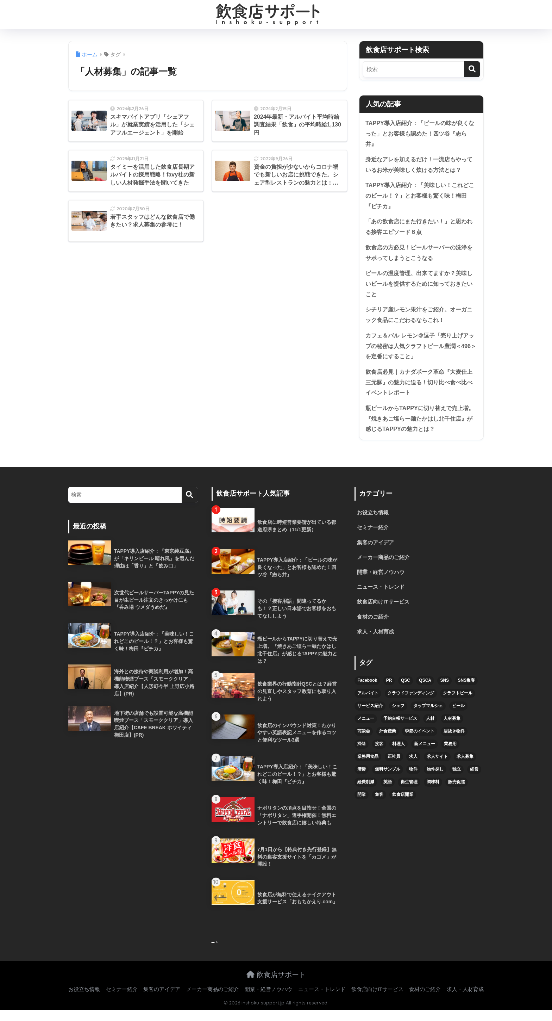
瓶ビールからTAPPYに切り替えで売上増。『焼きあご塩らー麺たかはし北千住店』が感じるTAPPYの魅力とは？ (419, 427)
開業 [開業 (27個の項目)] (361, 806)
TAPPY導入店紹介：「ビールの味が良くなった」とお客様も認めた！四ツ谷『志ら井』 (420, 134)
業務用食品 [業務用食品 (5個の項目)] (367, 768)
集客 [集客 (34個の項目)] (379, 806)
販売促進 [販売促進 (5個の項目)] (456, 793)
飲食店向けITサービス (385, 613)
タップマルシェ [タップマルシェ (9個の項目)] (428, 718)
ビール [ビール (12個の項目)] (458, 718)
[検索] (472, 69)
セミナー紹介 (374, 537)
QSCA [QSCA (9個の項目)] (425, 692)
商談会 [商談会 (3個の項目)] (363, 743)
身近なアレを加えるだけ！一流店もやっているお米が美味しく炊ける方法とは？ (419, 166)
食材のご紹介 (374, 628)
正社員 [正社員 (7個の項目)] (394, 768)
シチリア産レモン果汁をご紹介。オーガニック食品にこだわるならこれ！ (419, 320)
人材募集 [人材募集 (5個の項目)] (452, 730)
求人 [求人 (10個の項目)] (413, 768)
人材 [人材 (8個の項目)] (430, 730)
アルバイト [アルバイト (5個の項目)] (367, 705)
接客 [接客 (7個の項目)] (379, 755)
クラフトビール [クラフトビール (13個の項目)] (457, 705)
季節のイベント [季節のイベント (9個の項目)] (419, 743)
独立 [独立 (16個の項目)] (456, 781)
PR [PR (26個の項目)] (389, 692)
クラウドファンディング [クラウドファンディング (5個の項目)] (411, 705)
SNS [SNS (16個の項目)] (444, 692)
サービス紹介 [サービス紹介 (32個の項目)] (370, 718)
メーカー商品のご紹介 (385, 568)
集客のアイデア (376, 552)
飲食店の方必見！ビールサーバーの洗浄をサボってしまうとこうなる (419, 256)
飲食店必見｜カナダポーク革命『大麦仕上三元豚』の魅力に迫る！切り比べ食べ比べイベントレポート (419, 390)
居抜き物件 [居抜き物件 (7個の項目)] (454, 743)
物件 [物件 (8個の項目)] (413, 781)
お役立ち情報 (374, 522)
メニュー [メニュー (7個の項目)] (365, 730)
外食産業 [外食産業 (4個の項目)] (387, 743)
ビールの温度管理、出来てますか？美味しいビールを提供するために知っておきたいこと (419, 288)
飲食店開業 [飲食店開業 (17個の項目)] (402, 806)
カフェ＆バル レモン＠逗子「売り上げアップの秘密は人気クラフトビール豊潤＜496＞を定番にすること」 (420, 352)
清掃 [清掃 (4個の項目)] (361, 781)
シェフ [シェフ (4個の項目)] (398, 718)
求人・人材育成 (376, 643)
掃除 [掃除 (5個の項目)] (361, 755)
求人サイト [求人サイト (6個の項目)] (437, 768)
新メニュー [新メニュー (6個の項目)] (424, 755)
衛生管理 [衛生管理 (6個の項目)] (409, 793)
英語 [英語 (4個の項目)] (387, 793)
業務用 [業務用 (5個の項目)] (450, 755)
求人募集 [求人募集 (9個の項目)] (465, 768)
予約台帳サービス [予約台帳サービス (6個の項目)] (400, 730)
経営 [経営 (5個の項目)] (474, 781)
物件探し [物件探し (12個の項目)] (435, 781)
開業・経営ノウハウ (382, 583)
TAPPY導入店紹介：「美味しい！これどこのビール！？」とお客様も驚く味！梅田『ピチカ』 (420, 198)
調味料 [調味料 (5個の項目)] (433, 793)
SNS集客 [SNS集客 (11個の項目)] (466, 692)
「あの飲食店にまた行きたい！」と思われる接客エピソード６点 (419, 230)
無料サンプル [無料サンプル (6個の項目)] (387, 781)
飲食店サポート (276, 985)
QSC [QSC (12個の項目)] (405, 692)
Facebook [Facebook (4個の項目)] (367, 692)
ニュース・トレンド (382, 598)
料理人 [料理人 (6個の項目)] (398, 755)
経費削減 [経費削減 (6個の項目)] (365, 793)
